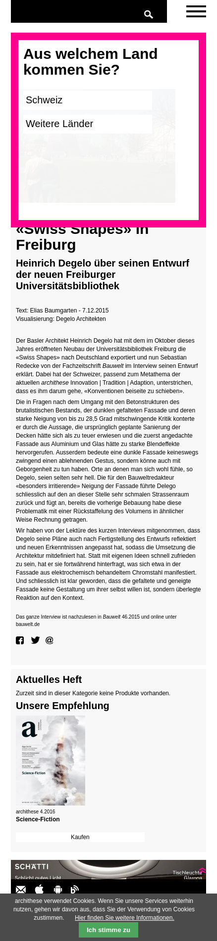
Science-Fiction (38, 819)
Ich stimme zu (108, 930)
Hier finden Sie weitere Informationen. (124, 917)
